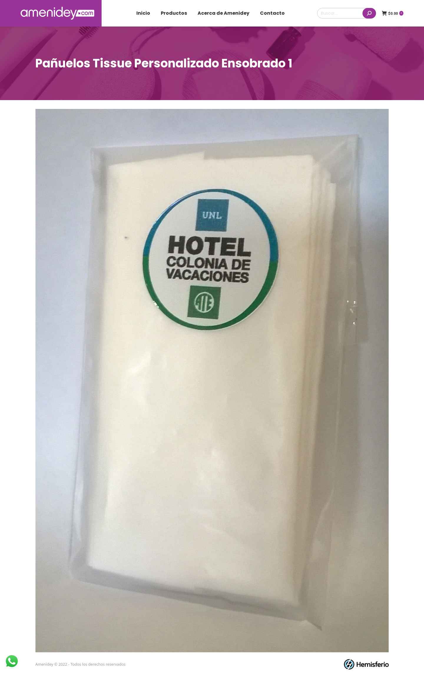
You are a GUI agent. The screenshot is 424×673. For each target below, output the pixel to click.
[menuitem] (143, 13)
